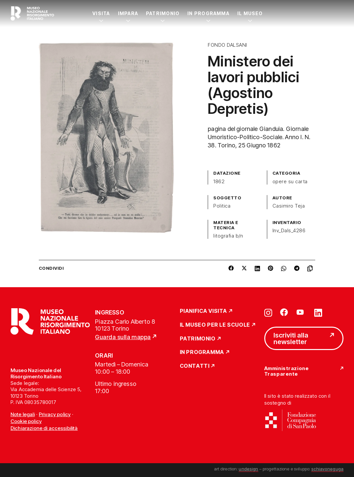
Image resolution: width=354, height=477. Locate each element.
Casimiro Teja (288, 206)
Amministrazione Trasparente (286, 371)
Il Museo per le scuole (215, 325)
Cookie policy (26, 421)
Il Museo (250, 13)
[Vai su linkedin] (318, 312)
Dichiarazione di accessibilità (44, 428)
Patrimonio (162, 13)
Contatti (195, 366)
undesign (248, 468)
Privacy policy (55, 414)
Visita (101, 13)
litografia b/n (228, 236)
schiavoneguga (327, 468)
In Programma (208, 13)
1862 (218, 182)
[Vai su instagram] (268, 312)
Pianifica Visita (203, 311)
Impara (128, 13)
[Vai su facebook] (284, 312)
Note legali (23, 414)
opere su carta (290, 182)
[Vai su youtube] (301, 312)
